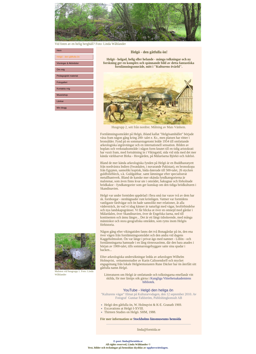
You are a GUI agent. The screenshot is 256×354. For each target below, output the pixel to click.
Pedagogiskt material (67, 76)
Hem (59, 50)
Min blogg (62, 107)
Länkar (60, 101)
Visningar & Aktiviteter (68, 63)
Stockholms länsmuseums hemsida (157, 319)
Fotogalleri (62, 82)
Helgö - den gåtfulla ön (68, 56)
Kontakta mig (63, 88)
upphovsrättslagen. (157, 347)
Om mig (61, 69)
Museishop (62, 95)
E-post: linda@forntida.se (128, 341)
